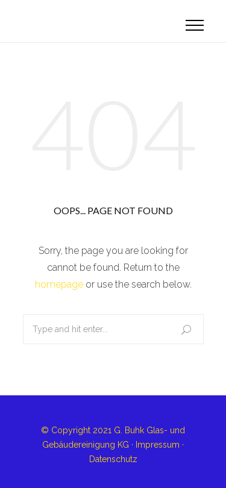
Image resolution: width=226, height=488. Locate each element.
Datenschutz (113, 459)
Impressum (158, 444)
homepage (59, 284)
